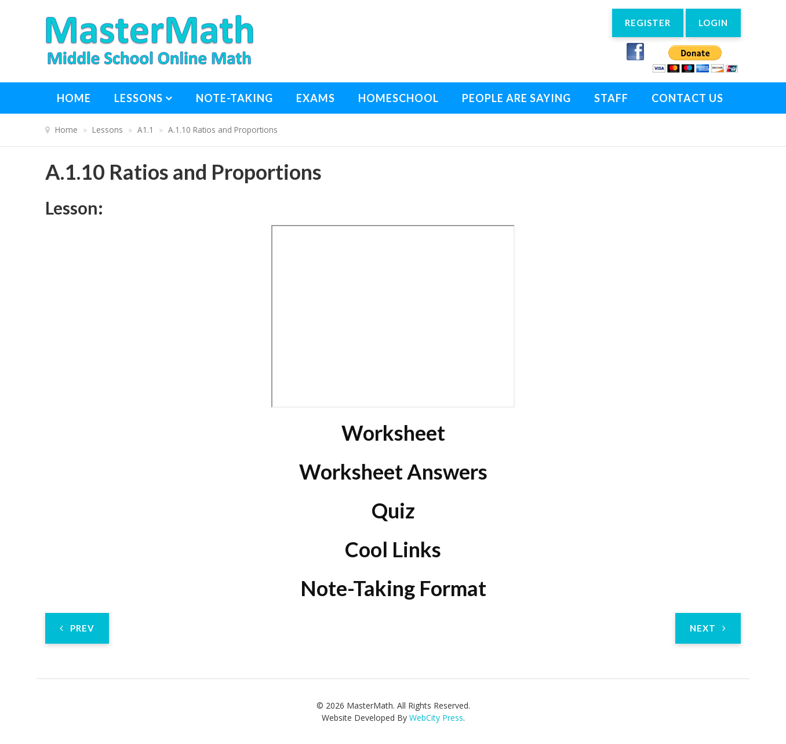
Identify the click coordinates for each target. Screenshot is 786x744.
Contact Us (687, 98)
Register (642, 24)
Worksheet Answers (393, 471)
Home (74, 98)
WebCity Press (436, 717)
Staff (611, 98)
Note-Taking (234, 98)
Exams (315, 98)
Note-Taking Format (393, 588)
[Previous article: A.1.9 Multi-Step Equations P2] (77, 628)
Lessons (138, 98)
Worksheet (393, 432)
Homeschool (398, 98)
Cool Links (393, 549)
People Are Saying (516, 98)
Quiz (393, 510)
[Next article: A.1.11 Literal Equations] (708, 628)
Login (711, 24)
